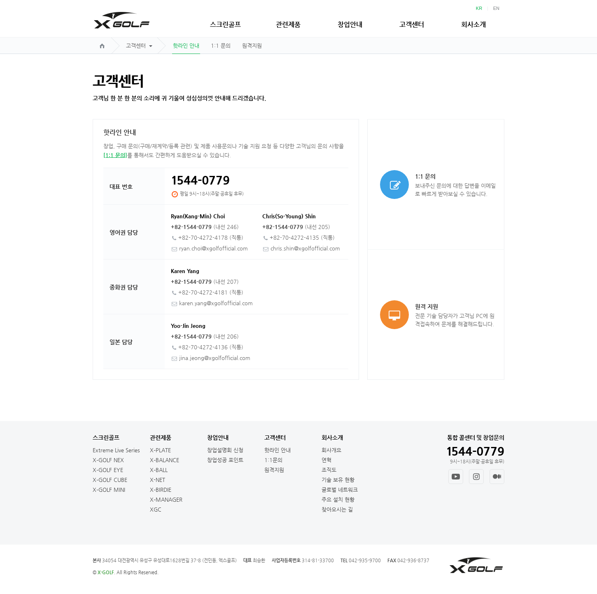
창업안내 (350, 24)
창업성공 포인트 (225, 460)
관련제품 (288, 24)
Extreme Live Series (116, 450)
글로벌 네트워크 (340, 489)
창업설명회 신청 (225, 450)
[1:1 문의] (115, 155)
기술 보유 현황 (338, 480)
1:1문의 (273, 460)
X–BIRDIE (160, 489)
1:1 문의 (221, 45)
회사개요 (331, 450)
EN (496, 8)
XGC (155, 509)
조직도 (329, 470)
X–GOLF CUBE (110, 480)
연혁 (326, 460)
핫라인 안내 (186, 45)
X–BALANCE (164, 460)
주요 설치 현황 (338, 499)
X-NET (157, 480)
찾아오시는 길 (337, 509)
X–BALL (159, 470)
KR (479, 8)
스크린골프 (225, 24)
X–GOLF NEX (108, 460)
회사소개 (473, 24)
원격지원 (252, 45)
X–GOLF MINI (109, 489)
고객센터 (411, 24)
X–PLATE (160, 450)
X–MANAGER (166, 499)
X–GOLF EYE (108, 470)
